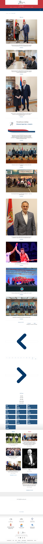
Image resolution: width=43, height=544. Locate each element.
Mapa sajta (18, 542)
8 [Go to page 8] (26, 357)
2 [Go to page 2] (9, 357)
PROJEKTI (19, 540)
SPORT (16, 540)
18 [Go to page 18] (35, 358)
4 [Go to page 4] (15, 357)
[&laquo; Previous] (21, 341)
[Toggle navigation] (40, 10)
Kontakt (25, 542)
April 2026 (21, 397)
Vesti (9, 13)
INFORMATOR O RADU (30, 540)
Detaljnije (21, 47)
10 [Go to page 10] (32, 357)
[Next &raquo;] (21, 375)
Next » (35, 323)
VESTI (13, 540)
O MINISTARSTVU (9, 540)
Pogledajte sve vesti (13, 475)
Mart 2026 (21, 399)
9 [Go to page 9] (29, 357)
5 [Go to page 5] (18, 357)
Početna (7, 13)
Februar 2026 (21, 401)
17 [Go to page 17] (32, 358)
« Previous (29, 323)
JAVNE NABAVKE (24, 540)
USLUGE (35, 540)
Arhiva (22, 542)
